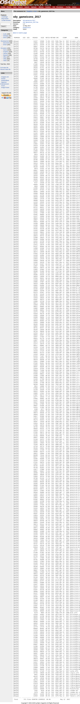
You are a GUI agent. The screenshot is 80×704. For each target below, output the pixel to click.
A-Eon (3, 85)
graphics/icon (27, 27)
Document (6, 43)
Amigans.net (5, 77)
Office (5, 57)
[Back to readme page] (20, 33)
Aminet (3, 78)
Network (5, 55)
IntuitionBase (5, 80)
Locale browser (5, 20)
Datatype (6, 36)
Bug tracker (4, 18)
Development (5, 41)
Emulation (4, 48)
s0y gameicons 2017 (29, 20)
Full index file (4, 67)
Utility (4, 59)
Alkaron (78, 3)
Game (5, 50)
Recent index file (5, 69)
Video (5, 60)
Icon (35, 11)
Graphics (6, 51)
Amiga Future (5, 87)
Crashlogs (4, 17)
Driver (5, 44)
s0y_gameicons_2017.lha (30, 22)
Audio (5, 34)
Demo (5, 37)
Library (5, 53)
